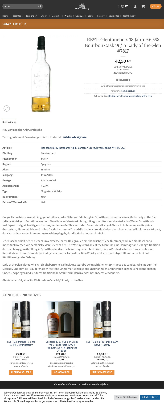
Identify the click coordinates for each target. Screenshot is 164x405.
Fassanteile (17, 16)
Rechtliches (129, 15)
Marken (56, 15)
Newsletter (113, 16)
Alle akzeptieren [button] (150, 397)
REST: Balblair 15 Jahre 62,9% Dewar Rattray (102, 343)
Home (5, 16)
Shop (44, 15)
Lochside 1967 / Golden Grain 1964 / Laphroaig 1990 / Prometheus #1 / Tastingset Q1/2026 (62, 346)
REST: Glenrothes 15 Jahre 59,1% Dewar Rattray (21, 343)
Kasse (101, 15)
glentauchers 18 (115, 96)
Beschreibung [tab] (9, 122)
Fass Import (31, 16)
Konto (90, 16)
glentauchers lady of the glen (138, 96)
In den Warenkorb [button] (21, 372)
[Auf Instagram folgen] (122, 6)
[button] (135, 6)
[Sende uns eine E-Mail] (126, 6)
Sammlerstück (14, 24)
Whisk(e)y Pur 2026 (74, 16)
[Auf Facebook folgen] (118, 6)
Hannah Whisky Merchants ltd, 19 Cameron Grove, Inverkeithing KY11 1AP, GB (83, 147)
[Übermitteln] (39, 6)
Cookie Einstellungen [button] (126, 397)
